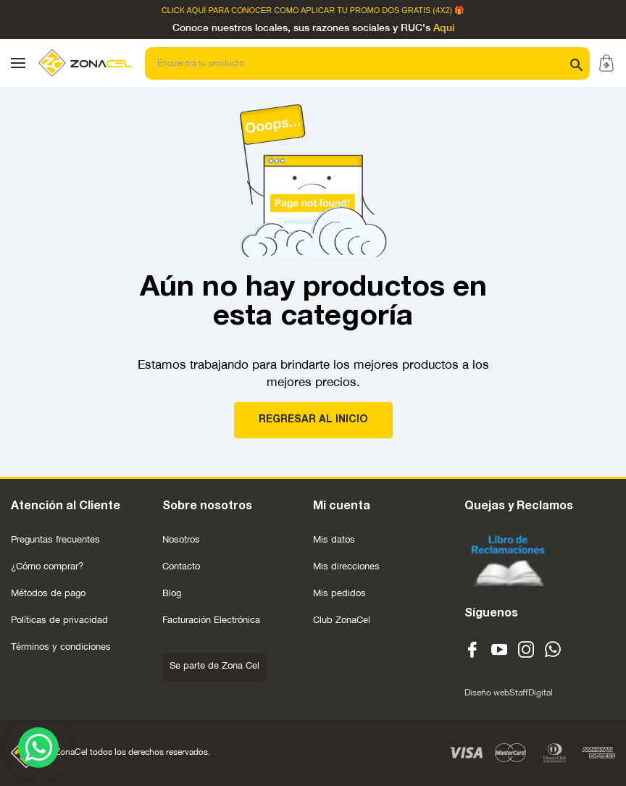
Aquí (443, 28)
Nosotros (181, 539)
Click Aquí (184, 10)
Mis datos (334, 539)
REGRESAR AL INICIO (313, 420)
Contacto (181, 566)
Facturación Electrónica (211, 619)
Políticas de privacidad (59, 619)
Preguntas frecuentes (55, 539)
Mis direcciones (346, 566)
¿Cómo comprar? (47, 566)
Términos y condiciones (61, 646)
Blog (171, 593)
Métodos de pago (48, 593)
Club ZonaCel (341, 619)
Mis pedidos (339, 593)
